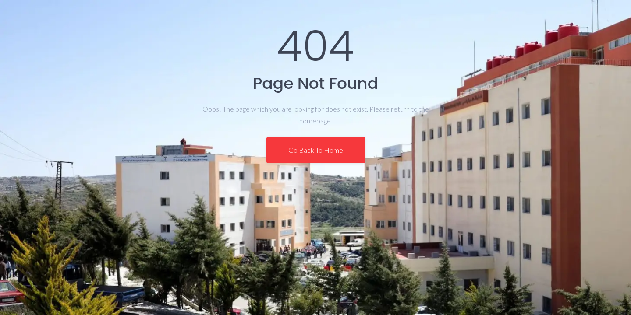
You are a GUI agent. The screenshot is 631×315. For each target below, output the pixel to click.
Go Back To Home (315, 150)
